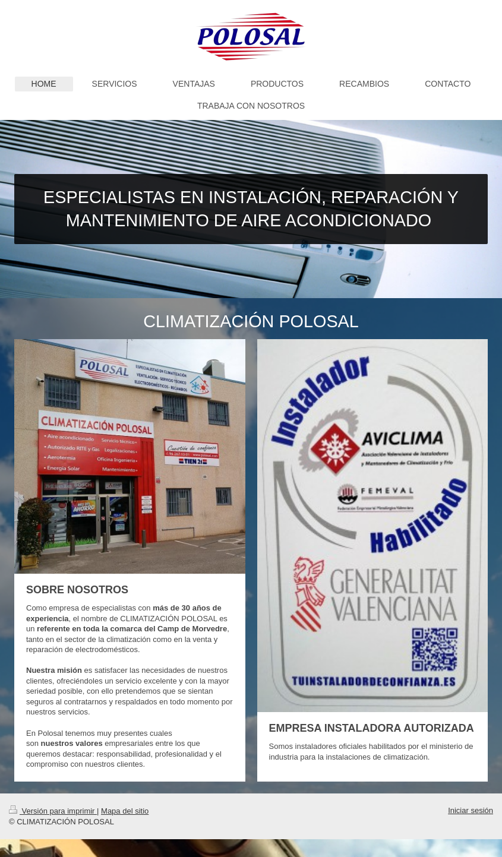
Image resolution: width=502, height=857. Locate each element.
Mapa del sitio (125, 811)
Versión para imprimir (53, 811)
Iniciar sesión (470, 810)
